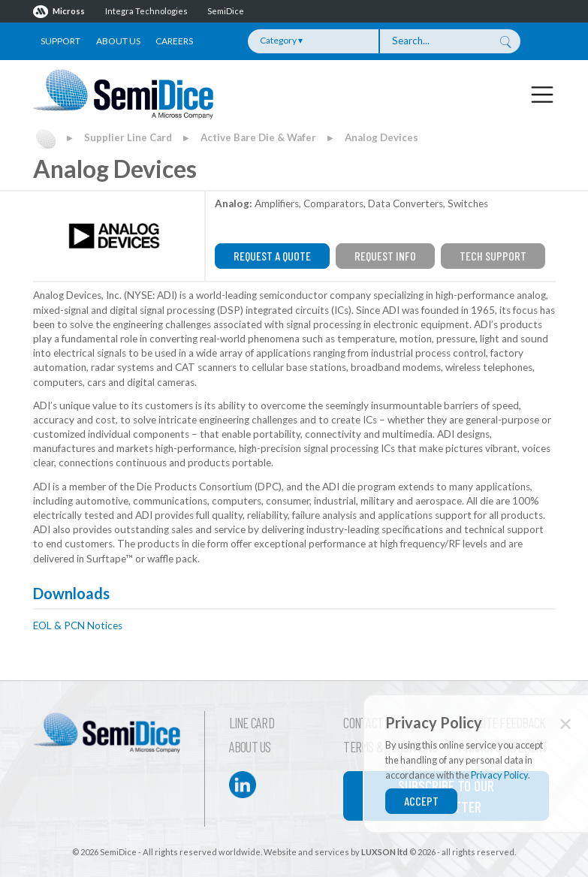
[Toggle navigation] (542, 93)
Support (60, 41)
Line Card (251, 723)
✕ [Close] (565, 723)
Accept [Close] (421, 801)
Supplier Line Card (128, 137)
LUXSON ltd (384, 852)
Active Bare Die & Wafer (258, 137)
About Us (118, 41)
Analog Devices (381, 137)
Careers (174, 41)
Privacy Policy (499, 775)
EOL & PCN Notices (77, 625)
